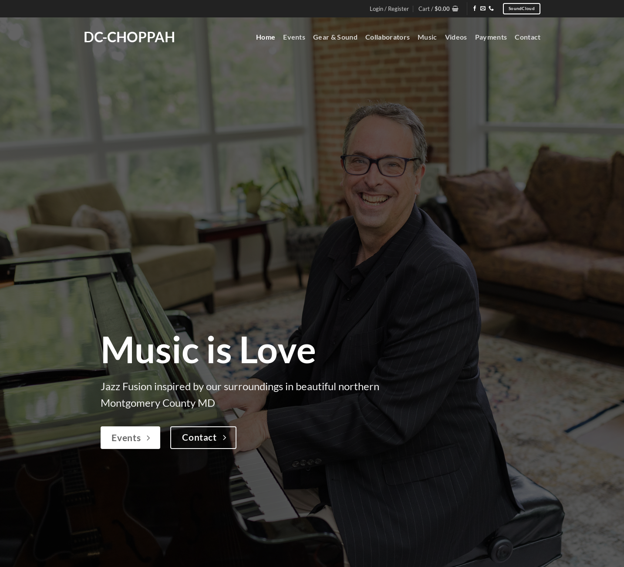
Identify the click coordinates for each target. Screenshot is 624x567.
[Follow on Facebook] (474, 9)
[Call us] (491, 9)
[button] (438, 8)
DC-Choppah (129, 37)
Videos (456, 37)
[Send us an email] (483, 9)
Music (427, 37)
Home (265, 37)
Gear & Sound (335, 37)
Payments (491, 37)
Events (294, 37)
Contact (527, 37)
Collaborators (387, 37)
